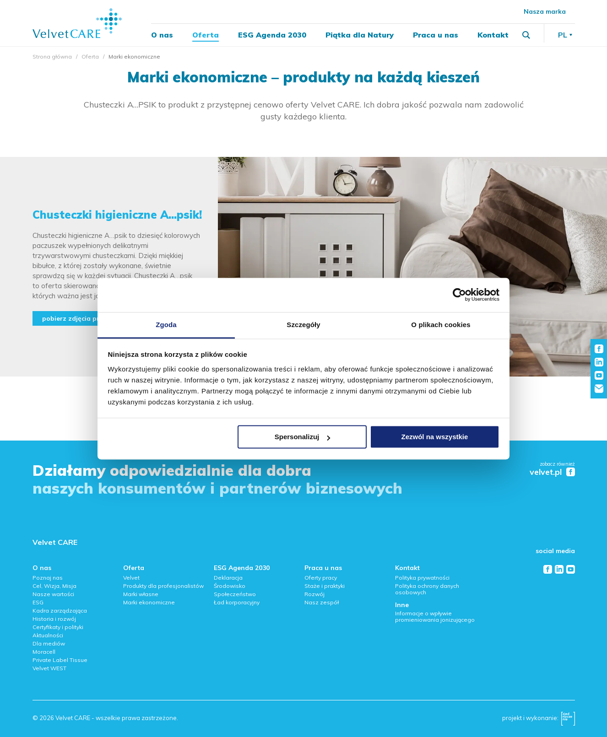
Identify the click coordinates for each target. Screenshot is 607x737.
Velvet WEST (49, 668)
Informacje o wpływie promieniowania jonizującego (435, 616)
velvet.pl (546, 472)
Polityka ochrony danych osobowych (427, 589)
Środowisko (229, 585)
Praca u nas (435, 34)
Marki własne (140, 594)
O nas (162, 34)
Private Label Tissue (60, 659)
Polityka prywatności (422, 577)
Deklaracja (228, 577)
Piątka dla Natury (359, 34)
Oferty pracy (320, 577)
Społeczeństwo (235, 594)
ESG (38, 602)
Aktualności (48, 635)
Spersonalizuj (303, 437)
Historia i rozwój (54, 618)
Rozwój (314, 594)
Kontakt (493, 34)
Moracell (44, 651)
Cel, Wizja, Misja (54, 585)
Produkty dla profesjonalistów (163, 585)
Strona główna (52, 56)
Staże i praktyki (324, 585)
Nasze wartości (53, 594)
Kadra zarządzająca (60, 610)
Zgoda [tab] (166, 324)
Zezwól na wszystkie (434, 437)
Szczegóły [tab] (303, 324)
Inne (402, 605)
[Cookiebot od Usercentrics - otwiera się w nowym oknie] (459, 294)
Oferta (205, 34)
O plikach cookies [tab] (440, 324)
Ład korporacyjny (237, 602)
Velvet (131, 577)
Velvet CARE (55, 542)
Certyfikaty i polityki (58, 627)
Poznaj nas (48, 577)
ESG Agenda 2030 (272, 34)
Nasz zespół (321, 602)
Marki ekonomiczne (149, 602)
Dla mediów (49, 643)
